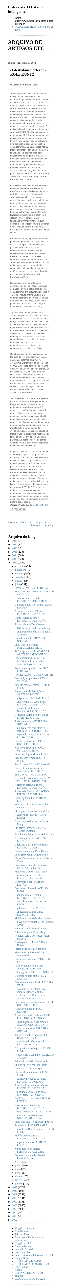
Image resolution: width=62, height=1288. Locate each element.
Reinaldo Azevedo (24, 1249)
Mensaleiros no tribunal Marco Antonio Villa (31, 954)
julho (18, 584)
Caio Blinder (21, 1231)
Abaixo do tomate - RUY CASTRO (33, 1111)
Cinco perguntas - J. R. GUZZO (31, 657)
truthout (19, 1275)
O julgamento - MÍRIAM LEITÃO (33, 698)
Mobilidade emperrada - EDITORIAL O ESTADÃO (30, 1137)
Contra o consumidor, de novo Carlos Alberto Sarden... (31, 866)
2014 (15, 555)
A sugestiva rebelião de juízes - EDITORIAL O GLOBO (31, 1080)
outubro (19, 573)
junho (18, 1165)
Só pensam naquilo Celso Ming (31, 854)
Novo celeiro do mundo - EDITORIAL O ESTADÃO (30, 1106)
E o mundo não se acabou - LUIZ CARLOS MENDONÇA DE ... (32, 780)
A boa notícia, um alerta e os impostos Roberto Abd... (30, 990)
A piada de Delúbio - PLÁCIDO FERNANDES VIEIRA (32, 793)
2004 (15, 1212)
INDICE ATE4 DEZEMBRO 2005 (33, 1264)
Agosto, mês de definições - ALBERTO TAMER (29, 693)
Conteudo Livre (23, 1252)
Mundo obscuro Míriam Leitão (31, 1064)
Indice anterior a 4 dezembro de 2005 (34, 1255)
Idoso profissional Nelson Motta (32, 811)
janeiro (19, 1183)
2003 (15, 1216)
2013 (15, 559)
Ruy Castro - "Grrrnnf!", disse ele (32, 764)
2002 (15, 1219)
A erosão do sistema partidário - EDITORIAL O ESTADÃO (31, 1087)
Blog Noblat (21, 1266)
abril (18, 1172)
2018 (15, 540)
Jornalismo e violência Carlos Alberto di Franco (30, 997)
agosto (19, 580)
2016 (15, 548)
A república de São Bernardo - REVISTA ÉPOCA (31, 1043)
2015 (15, 551)
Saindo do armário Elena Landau (32, 1061)
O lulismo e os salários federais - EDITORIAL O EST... (32, 846)
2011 (15, 1187)
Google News (22, 1258)
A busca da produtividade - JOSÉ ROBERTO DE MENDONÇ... (32, 1017)
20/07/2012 (21, 1161)
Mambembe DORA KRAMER (31, 871)
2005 (15, 1208)
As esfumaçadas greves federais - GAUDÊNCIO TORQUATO (32, 1023)
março (18, 1176)
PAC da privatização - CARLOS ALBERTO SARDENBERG (32, 653)
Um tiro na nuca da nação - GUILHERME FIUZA (29, 1117)
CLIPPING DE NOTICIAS (29, 1272)
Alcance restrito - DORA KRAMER (34, 674)
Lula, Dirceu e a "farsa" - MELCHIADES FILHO (28, 646)
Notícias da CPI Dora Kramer (30, 928)
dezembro (20, 566)
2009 (15, 1194)
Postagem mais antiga (42, 525)
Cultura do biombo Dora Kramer (32, 851)
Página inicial (43, 522)
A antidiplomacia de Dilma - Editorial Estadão (30, 913)
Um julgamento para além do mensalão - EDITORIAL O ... (31, 729)
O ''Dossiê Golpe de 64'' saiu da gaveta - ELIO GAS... (31, 716)
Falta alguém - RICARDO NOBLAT (34, 972)
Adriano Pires (22, 1234)
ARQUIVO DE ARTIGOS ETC (26, 45)
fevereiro (20, 1180)
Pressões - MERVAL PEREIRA (31, 587)
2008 (15, 1198)
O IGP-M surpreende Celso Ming (32, 628)
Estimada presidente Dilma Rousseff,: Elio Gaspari (29, 877)
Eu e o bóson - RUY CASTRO (31, 774)
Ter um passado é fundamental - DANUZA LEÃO (31, 1036)
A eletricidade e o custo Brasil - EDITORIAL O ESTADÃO (31, 703)
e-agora (18, 1269)
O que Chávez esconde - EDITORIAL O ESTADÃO (30, 619)
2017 (15, 544)
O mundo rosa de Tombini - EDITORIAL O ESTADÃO (30, 896)
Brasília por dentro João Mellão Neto (34, 834)
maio (18, 1169)
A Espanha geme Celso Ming (30, 932)
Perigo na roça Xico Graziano (30, 948)
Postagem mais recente (20, 522)
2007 (15, 1201)
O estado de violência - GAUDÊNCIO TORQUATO (31, 710)
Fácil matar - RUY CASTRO (30, 908)
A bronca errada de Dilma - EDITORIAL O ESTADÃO (30, 613)
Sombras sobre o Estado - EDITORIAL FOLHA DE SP (31, 599)
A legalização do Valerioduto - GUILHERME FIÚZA (31, 663)
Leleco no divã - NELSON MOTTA (34, 1121)
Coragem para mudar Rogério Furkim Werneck (30, 1157)
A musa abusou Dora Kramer (30, 624)
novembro (21, 569)
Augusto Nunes (23, 1246)
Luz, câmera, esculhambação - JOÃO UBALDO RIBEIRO (34, 1003)
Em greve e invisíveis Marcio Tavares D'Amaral (30, 829)
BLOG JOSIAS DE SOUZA (30, 1278)
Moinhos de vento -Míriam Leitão (33, 918)
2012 (15, 562)
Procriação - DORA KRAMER (31, 1125)
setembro (20, 577)
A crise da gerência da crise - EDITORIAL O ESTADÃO (30, 786)
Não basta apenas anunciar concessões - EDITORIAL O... (32, 769)
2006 (15, 1205)
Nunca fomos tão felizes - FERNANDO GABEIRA (29, 1150)
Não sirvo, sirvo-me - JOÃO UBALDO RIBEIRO (30, 742)
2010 (15, 1190)
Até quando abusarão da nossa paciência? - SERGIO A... (31, 1093)
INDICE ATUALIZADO (28, 1261)
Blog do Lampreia (24, 1228)
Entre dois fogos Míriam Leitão (31, 754)
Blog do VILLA (23, 1243)
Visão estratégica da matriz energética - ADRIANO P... (30, 967)
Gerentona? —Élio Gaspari (29, 1068)
